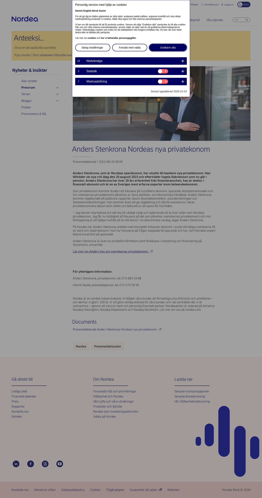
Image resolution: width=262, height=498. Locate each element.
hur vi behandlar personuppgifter (119, 38)
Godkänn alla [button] (168, 47)
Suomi (102, 11)
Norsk (95, 11)
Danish (79, 11)
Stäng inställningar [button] (92, 47)
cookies (92, 38)
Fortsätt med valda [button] (130, 47)
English (87, 11)
